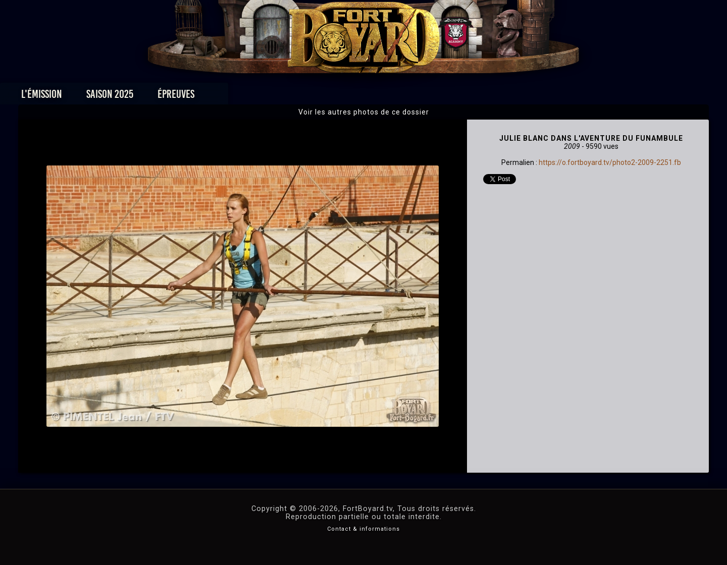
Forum (488, 96)
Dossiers (434, 96)
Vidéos (379, 96)
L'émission (137, 96)
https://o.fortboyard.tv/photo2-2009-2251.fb (610, 162)
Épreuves (271, 96)
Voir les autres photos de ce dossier (363, 112)
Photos (328, 96)
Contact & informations (363, 529)
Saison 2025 (205, 96)
